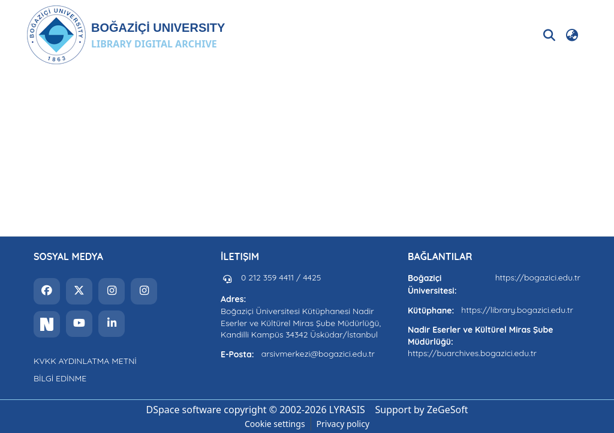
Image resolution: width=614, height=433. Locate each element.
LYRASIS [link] (347, 409)
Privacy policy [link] (343, 423)
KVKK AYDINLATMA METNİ (85, 361)
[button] (125, 35)
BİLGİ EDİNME (60, 378)
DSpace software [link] (183, 409)
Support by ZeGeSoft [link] (421, 409)
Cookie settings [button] (275, 423)
